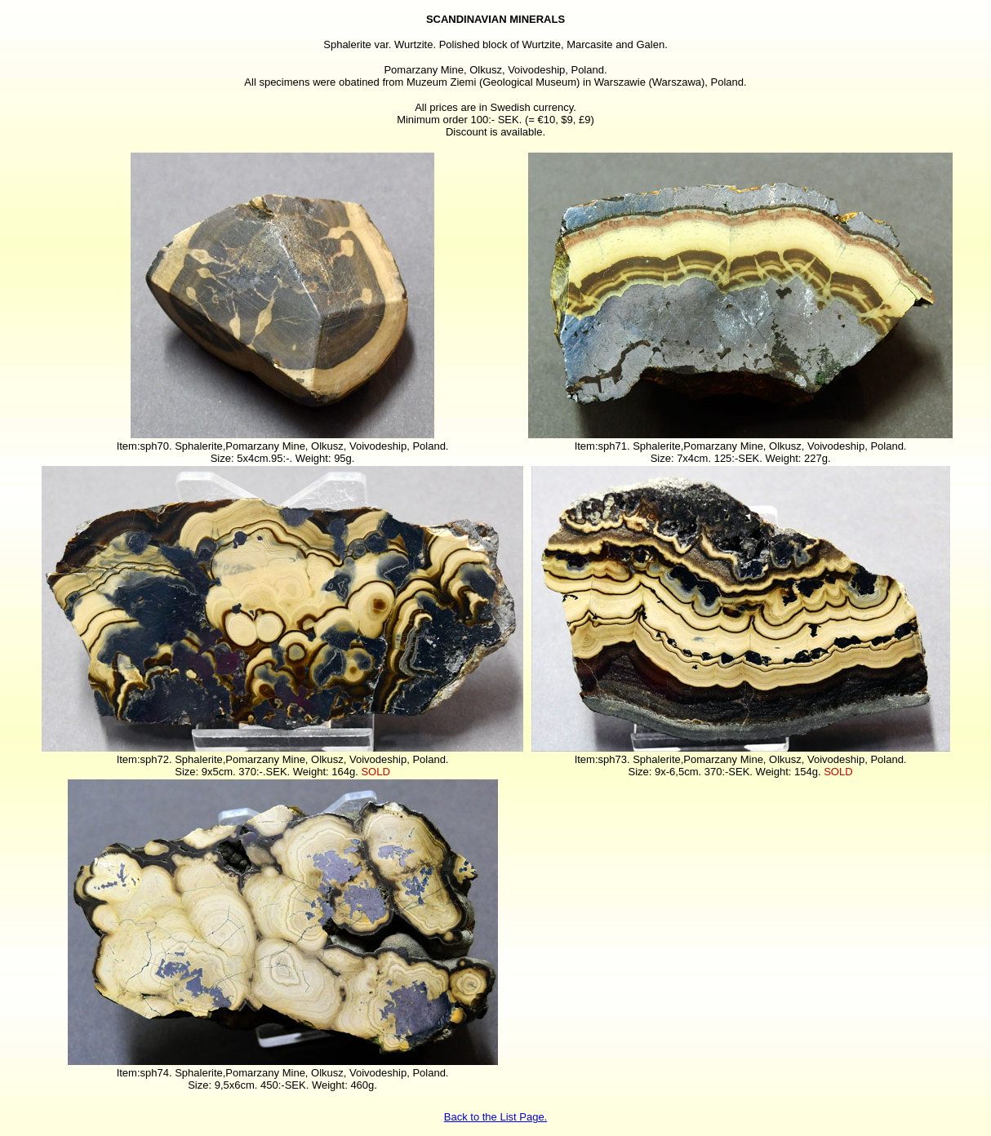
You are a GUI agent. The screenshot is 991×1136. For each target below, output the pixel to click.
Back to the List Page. (495, 1117)
